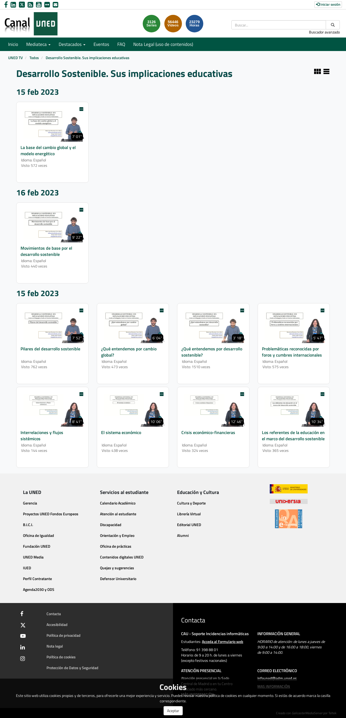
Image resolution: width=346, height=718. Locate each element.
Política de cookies (61, 657)
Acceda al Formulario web (222, 641)
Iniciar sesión (328, 4)
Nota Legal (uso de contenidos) (163, 44)
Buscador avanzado (324, 32)
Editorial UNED (189, 524)
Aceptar (173, 710)
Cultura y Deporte (191, 503)
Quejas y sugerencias (117, 568)
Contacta (53, 614)
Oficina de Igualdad (38, 535)
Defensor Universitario (118, 578)
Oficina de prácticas (115, 546)
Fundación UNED (36, 546)
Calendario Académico (117, 503)
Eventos (101, 44)
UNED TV (15, 57)
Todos (34, 57)
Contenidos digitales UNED (122, 557)
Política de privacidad (63, 635)
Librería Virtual (189, 514)
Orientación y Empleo (117, 535)
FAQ (121, 44)
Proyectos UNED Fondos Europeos (50, 514)
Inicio (13, 44)
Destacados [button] (72, 44)
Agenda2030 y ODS (38, 589)
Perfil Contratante (37, 578)
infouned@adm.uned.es (277, 678)
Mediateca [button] (38, 44)
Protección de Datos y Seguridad (72, 667)
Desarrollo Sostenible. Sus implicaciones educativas (87, 57)
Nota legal (54, 646)
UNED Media (33, 557)
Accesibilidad (57, 624)
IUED (27, 568)
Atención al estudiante (118, 514)
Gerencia (30, 503)
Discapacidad (110, 524)
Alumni (183, 535)
